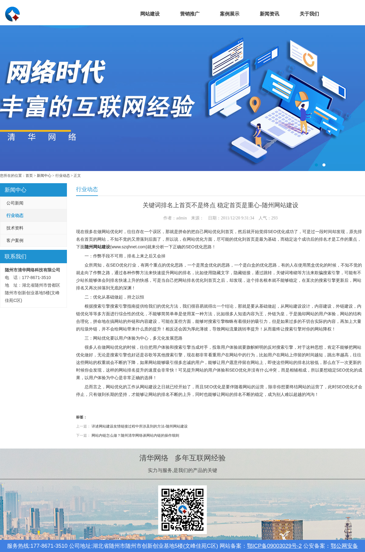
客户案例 (14, 240)
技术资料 (14, 227)
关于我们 (309, 13)
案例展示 (229, 13)
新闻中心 (44, 175)
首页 (110, 13)
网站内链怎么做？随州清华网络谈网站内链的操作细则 (135, 435)
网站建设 (150, 13)
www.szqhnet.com (129, 246)
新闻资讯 (269, 13)
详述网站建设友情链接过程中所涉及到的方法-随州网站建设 (140, 426)
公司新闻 (14, 203)
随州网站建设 (97, 246)
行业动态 (62, 175)
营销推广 (190, 13)
